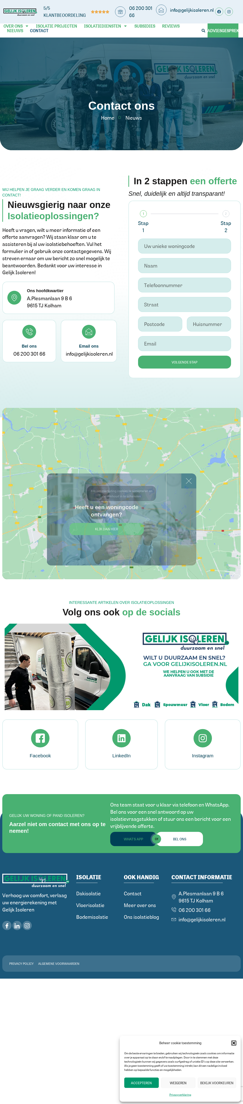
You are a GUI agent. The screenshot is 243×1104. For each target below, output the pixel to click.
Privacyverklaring (180, 1094)
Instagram (202, 755)
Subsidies (144, 26)
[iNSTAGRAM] (27, 925)
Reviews (170, 26)
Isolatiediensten (105, 26)
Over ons (16, 26)
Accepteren (141, 1083)
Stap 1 (143, 226)
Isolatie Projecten (56, 26)
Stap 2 (226, 226)
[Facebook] (40, 738)
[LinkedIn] (121, 738)
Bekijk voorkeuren (217, 1083)
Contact (39, 30)
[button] (233, 1043)
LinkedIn (121, 755)
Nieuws (15, 30)
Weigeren (178, 1083)
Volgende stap (184, 362)
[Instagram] (203, 738)
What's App (133, 839)
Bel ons (179, 839)
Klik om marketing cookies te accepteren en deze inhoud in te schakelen (121, 493)
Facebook (40, 755)
